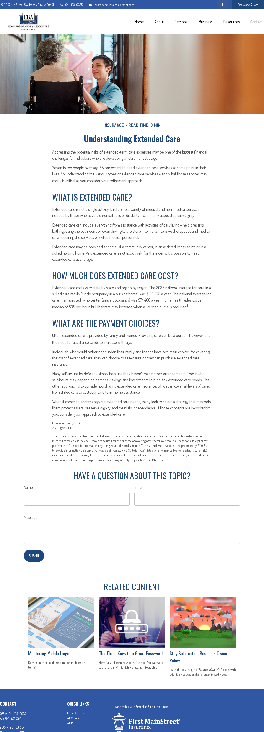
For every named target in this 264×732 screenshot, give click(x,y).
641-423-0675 (71, 5)
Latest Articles (75, 713)
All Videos (73, 718)
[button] (139, 21)
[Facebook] (222, 4)
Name (28, 487)
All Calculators (76, 723)
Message (30, 517)
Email (138, 487)
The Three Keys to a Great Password (131, 653)
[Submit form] (34, 556)
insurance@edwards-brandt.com (111, 5)
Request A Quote (248, 5)
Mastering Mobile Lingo (48, 653)
